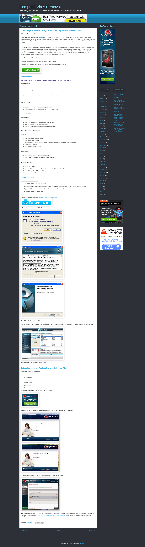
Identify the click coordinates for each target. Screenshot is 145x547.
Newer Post (24, 530)
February (102, 98)
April (101, 93)
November (103, 106)
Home (58, 530)
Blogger (82, 543)
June (101, 120)
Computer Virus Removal (40, 7)
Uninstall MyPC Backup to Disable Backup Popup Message (119, 95)
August (102, 115)
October (102, 109)
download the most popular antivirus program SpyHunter (50, 515)
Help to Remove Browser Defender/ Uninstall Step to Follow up (119, 109)
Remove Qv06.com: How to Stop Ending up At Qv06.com (119, 124)
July (101, 117)
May (101, 123)
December (103, 104)
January (102, 101)
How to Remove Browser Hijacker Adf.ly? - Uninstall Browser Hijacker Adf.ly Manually (118, 117)
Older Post (92, 530)
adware (41, 37)
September (103, 112)
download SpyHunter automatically (48, 197)
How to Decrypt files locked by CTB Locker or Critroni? (119, 130)
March (101, 95)
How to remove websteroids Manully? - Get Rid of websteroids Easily (119, 102)
